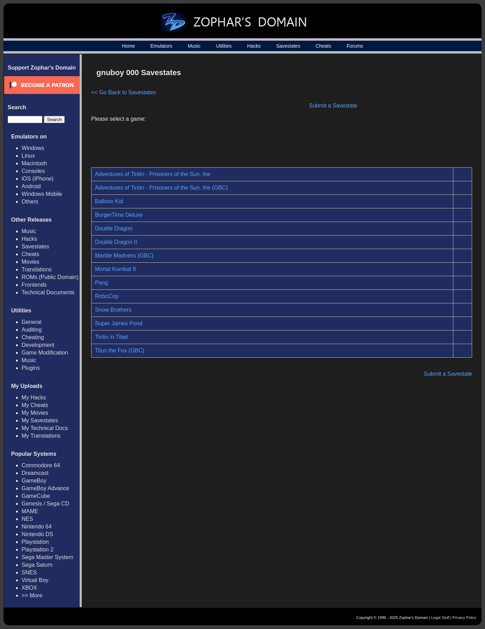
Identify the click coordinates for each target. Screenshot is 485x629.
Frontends (34, 285)
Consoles (33, 171)
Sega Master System (47, 557)
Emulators (161, 46)
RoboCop (107, 296)
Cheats (323, 46)
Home (128, 46)
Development (38, 345)
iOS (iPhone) (38, 179)
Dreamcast (35, 473)
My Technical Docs (45, 428)
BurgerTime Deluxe (119, 215)
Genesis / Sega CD (45, 504)
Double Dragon (114, 228)
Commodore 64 (41, 465)
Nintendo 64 (36, 527)
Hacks (254, 46)
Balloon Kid (109, 201)
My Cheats (35, 405)
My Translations (41, 436)
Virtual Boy (35, 580)
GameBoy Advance (45, 488)
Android (31, 186)
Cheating (33, 337)
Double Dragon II (116, 242)
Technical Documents (48, 292)
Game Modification (45, 353)
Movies (30, 262)
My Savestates (40, 420)
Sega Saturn (37, 565)
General (31, 322)
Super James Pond (118, 323)
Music (194, 46)
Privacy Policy (464, 617)
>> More (32, 595)
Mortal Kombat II (115, 269)
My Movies (35, 413)
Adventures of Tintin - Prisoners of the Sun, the (152, 174)
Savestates (288, 46)
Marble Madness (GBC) (124, 255)
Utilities (224, 46)
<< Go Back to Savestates (123, 92)
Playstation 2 (38, 549)
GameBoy (34, 481)
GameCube (36, 496)
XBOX (29, 588)
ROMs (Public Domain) (50, 277)
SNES (29, 572)
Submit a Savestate (333, 106)
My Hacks (34, 397)
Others (30, 202)
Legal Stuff (440, 617)
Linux (28, 156)
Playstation (35, 542)
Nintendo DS (37, 534)
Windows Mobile (42, 194)
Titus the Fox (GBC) (119, 350)
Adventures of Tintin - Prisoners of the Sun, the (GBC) (161, 188)
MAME (30, 511)
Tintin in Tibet (111, 337)
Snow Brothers (113, 310)
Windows (33, 148)
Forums (355, 46)
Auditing (32, 330)
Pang (101, 283)
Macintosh (34, 163)
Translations (37, 269)
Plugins (31, 368)
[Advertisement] (413, 113)
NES (27, 519)
